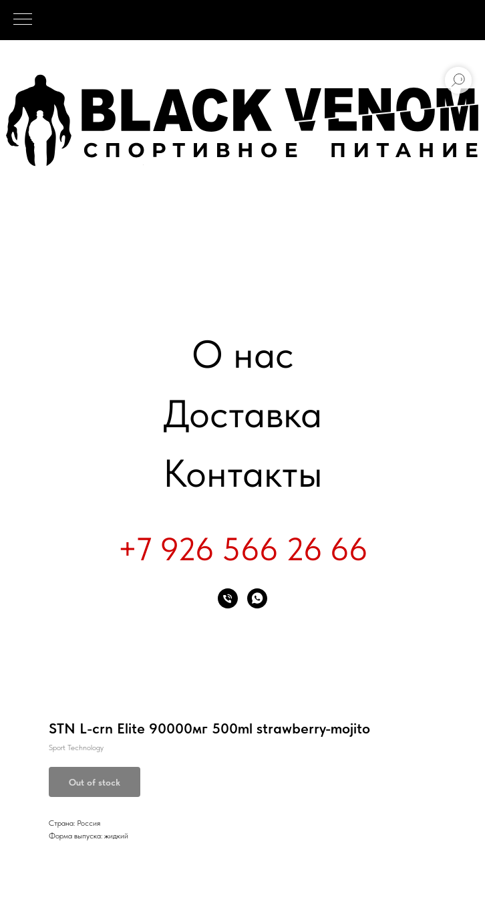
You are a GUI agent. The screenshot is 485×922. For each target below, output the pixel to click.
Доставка (242, 413)
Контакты (243, 473)
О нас (243, 354)
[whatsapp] (257, 598)
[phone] (228, 598)
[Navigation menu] (22, 20)
